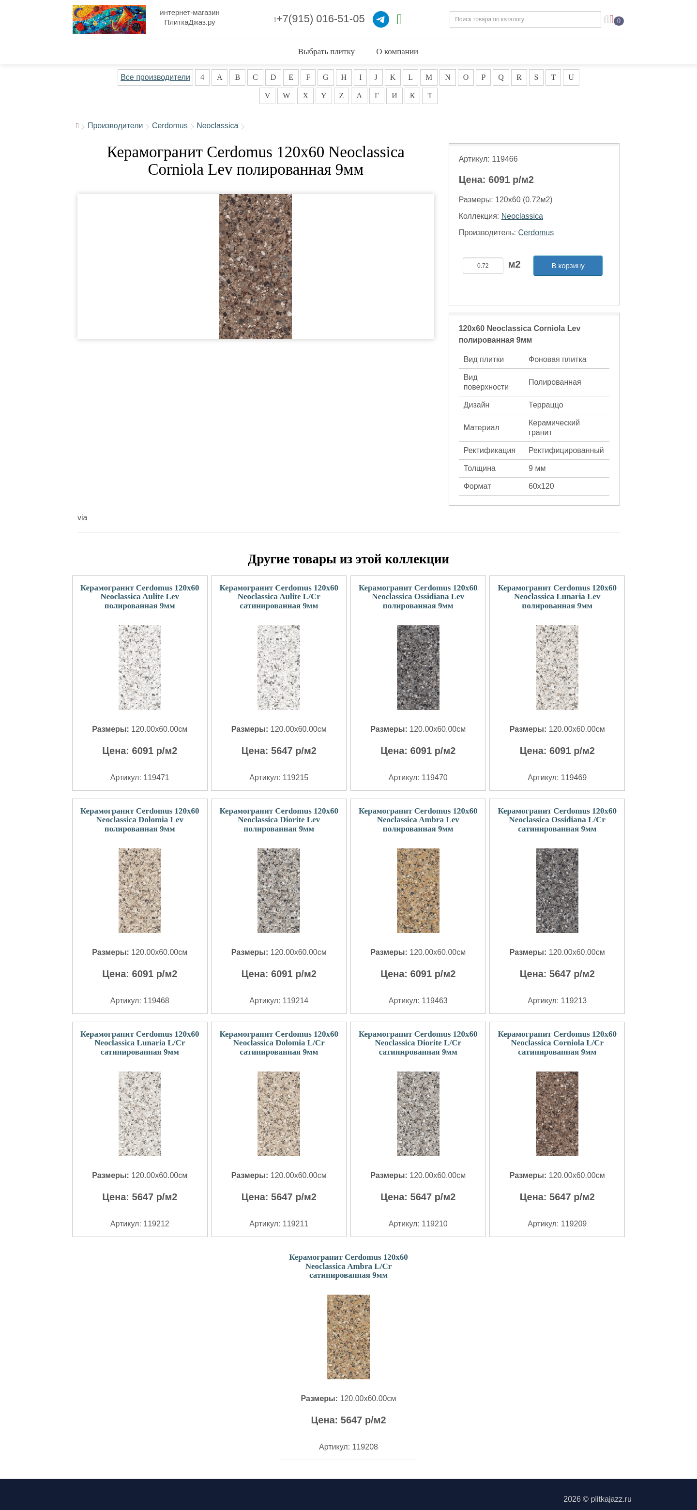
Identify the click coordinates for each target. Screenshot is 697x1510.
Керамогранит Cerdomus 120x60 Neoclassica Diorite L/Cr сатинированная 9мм (418, 1043)
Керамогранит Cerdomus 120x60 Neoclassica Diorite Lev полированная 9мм (278, 819)
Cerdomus (170, 125)
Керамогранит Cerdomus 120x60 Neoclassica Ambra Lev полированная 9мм (418, 819)
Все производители (155, 77)
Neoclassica (217, 125)
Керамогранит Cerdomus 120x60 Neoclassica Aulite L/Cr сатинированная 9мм (278, 596)
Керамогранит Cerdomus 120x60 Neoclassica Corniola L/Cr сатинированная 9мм (557, 1043)
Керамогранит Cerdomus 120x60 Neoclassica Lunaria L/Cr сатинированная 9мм (139, 1043)
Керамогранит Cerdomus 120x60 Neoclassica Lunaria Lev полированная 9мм (557, 596)
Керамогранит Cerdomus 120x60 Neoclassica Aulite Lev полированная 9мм (139, 596)
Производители (115, 125)
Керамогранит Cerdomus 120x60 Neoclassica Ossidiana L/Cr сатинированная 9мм (557, 819)
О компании (397, 51)
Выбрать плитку (326, 51)
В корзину (567, 265)
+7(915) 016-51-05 (319, 19)
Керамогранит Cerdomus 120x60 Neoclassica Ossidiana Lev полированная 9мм (418, 596)
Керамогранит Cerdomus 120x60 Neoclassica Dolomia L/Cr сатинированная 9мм (278, 1043)
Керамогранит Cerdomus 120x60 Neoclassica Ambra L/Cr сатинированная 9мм (348, 1266)
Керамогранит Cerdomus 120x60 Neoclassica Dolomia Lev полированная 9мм (139, 819)
